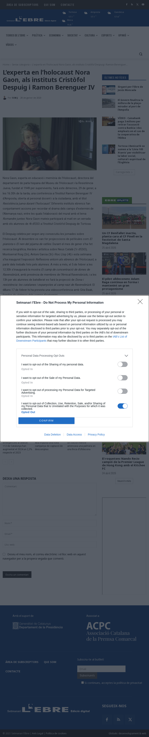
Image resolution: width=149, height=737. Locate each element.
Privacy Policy (96, 434)
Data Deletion (52, 434)
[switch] (123, 364)
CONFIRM (46, 420)
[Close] (141, 303)
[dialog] (74, 368)
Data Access (74, 434)
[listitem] (74, 356)
